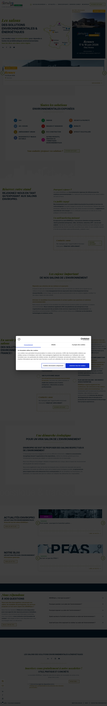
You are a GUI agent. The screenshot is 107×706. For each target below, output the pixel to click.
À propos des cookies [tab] (78, 344)
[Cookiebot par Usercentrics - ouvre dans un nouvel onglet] (82, 339)
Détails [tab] (53, 344)
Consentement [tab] (28, 345)
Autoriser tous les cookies (77, 365)
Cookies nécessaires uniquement (53, 365)
